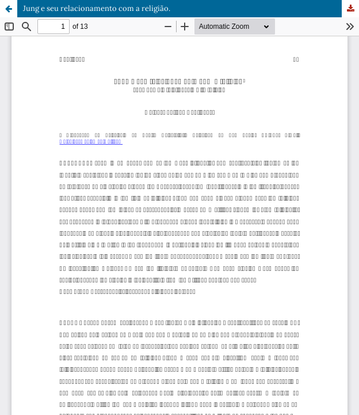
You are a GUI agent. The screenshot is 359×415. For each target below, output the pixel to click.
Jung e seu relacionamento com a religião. (96, 8)
